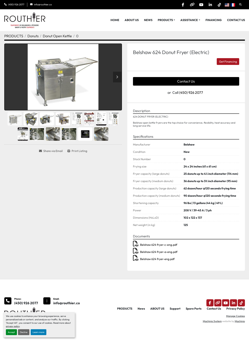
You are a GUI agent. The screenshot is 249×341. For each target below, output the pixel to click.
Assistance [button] (189, 20)
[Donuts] (32, 36)
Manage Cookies (235, 316)
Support (175, 308)
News (148, 20)
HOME (115, 20)
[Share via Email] (51, 150)
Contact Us (236, 20)
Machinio (240, 321)
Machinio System (212, 321)
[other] (192, 4)
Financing (214, 20)
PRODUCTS (165, 20)
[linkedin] (210, 4)
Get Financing (228, 61)
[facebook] (183, 4)
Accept (11, 332)
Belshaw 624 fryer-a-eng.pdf (155, 252)
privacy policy (13, 326)
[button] (166, 20)
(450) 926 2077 (16, 4)
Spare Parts (193, 308)
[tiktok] (219, 4)
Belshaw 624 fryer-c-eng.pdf (155, 244)
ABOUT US (132, 20)
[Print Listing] (77, 150)
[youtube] (201, 4)
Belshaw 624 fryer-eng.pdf (153, 259)
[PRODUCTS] (13, 36)
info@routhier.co (43, 4)
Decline (23, 332)
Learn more (38, 332)
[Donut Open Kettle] (57, 36)
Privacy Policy (235, 308)
